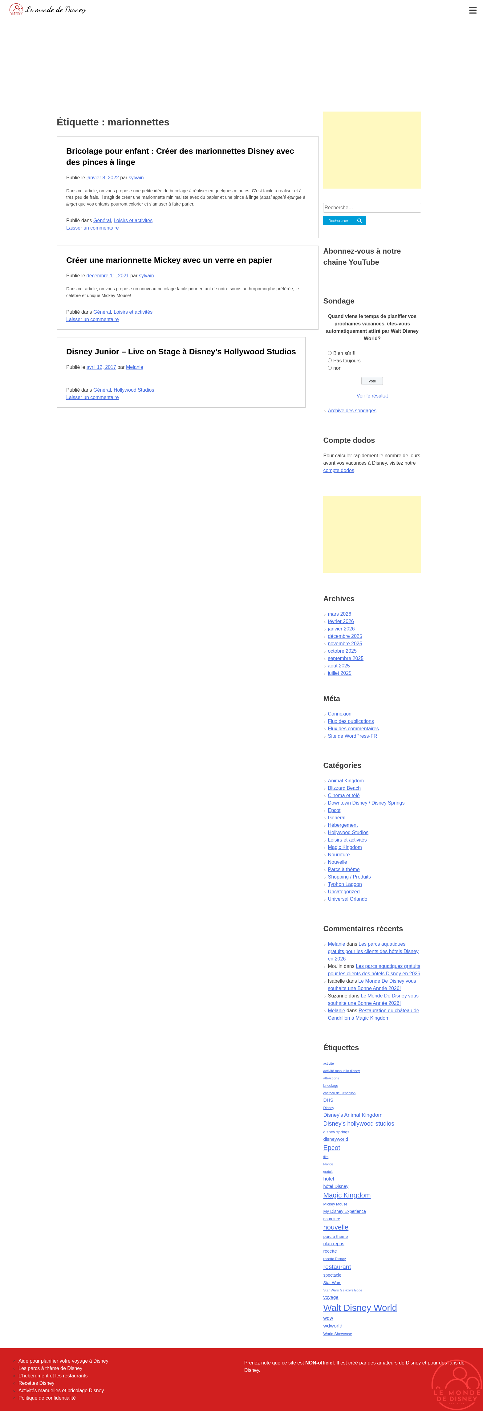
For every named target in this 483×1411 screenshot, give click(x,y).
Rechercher (338, 220)
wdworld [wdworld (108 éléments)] (332, 1326)
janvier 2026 (341, 628)
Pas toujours (347, 360)
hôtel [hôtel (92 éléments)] (328, 1178)
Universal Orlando (347, 899)
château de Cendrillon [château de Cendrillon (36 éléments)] (339, 1093)
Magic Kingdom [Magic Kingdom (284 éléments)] (347, 1195)
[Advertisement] (241, 63)
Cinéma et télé (343, 795)
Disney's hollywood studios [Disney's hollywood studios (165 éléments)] (358, 1123)
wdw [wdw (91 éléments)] (328, 1318)
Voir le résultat (372, 395)
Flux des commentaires (353, 728)
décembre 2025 (345, 636)
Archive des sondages (352, 410)
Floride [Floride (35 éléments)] (328, 1164)
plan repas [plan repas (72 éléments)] (333, 1243)
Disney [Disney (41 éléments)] (328, 1108)
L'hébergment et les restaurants (53, 1375)
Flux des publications (351, 721)
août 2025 (339, 665)
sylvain (136, 177)
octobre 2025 (342, 651)
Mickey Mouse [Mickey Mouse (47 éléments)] (335, 1204)
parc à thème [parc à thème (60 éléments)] (335, 1236)
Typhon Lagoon (345, 884)
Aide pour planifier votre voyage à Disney (63, 1361)
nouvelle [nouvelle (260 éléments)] (335, 1227)
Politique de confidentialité (47, 1398)
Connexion (339, 713)
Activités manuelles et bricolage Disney (61, 1390)
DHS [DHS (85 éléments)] (328, 1100)
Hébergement (343, 825)
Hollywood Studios (134, 390)
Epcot (334, 810)
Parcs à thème (343, 869)
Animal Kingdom (346, 780)
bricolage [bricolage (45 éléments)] (330, 1085)
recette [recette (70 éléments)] (330, 1251)
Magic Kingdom (345, 847)
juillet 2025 (339, 673)
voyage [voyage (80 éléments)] (330, 1297)
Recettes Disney (36, 1383)
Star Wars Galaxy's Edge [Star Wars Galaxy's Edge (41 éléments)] (342, 1290)
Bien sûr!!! (344, 353)
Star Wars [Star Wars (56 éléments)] (332, 1282)
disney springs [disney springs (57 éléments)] (336, 1132)
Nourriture (339, 854)
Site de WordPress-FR (352, 736)
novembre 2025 (345, 643)
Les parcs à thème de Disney (50, 1368)
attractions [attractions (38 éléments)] (331, 1078)
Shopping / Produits (349, 876)
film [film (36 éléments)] (325, 1157)
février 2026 (341, 621)
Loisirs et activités (133, 220)
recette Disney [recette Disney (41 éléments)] (334, 1259)
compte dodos (338, 470)
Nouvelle (337, 862)
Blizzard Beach (344, 788)
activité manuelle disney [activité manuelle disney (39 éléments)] (341, 1071)
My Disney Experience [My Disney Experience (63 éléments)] (344, 1211)
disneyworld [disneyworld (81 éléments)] (335, 1139)
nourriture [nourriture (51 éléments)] (331, 1219)
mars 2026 (339, 614)
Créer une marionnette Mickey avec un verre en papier (169, 260)
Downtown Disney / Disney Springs (366, 802)
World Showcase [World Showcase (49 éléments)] (337, 1334)
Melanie (134, 367)
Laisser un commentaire (92, 227)
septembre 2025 (345, 658)
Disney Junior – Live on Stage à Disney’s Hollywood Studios (181, 351)
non (337, 368)
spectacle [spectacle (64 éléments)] (332, 1275)
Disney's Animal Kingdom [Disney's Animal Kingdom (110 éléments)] (352, 1115)
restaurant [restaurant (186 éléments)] (337, 1266)
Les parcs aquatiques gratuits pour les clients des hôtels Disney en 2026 (373, 951)
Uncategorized (343, 891)
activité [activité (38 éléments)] (328, 1063)
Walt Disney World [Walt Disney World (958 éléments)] (360, 1308)
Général (102, 220)
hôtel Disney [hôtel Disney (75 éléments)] (335, 1186)
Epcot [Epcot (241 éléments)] (331, 1148)
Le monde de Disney (55, 9)
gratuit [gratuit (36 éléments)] (327, 1171)
